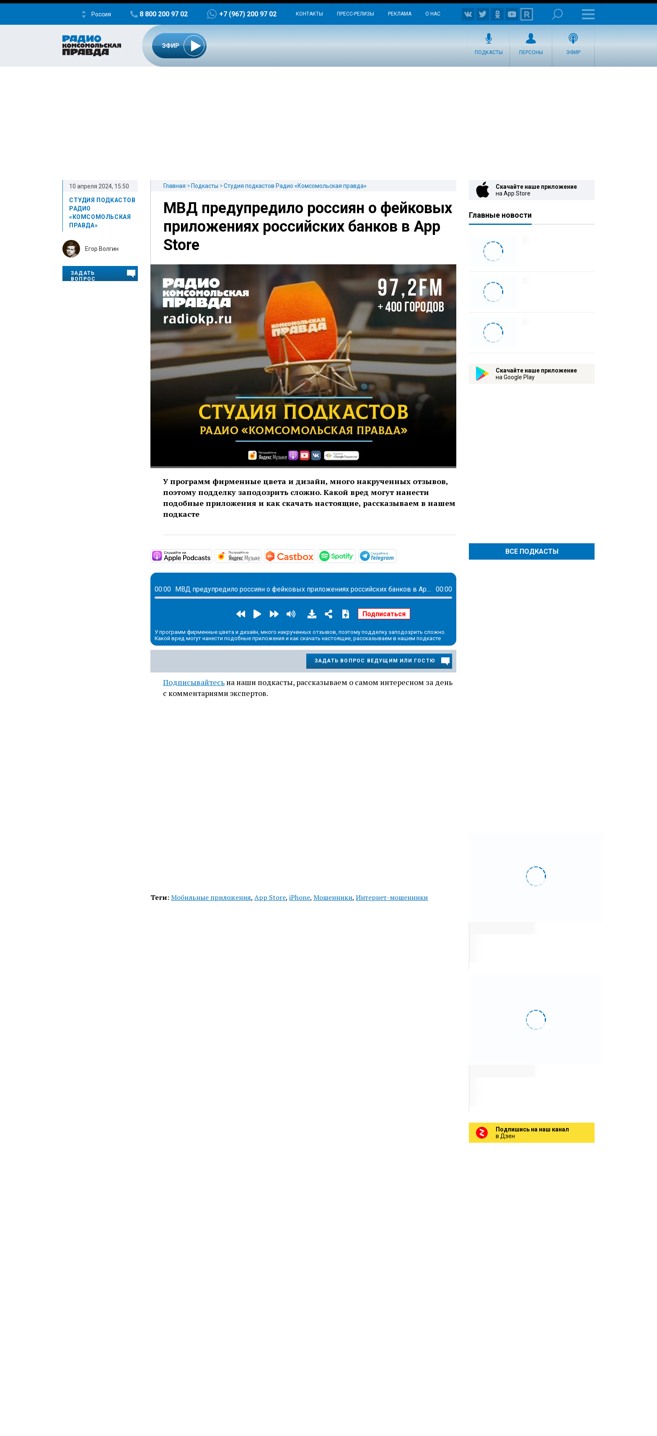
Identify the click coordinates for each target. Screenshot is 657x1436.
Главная (174, 185)
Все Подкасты (532, 551)
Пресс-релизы (355, 14)
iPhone (299, 897)
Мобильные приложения (211, 897)
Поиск (557, 14)
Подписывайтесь (194, 682)
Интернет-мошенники (392, 897)
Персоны (531, 52)
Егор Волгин (102, 248)
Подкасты (489, 52)
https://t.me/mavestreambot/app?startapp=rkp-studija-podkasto (395, 555)
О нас (432, 14)
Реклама (399, 14)
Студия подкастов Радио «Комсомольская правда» (295, 185)
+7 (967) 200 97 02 (248, 14)
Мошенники (332, 897)
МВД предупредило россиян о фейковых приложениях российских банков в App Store (307, 226)
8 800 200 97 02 (164, 14)
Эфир (573, 52)
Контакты (309, 14)
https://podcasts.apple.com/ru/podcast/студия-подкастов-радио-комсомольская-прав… (211, 555)
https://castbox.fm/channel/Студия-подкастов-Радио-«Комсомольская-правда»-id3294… (314, 555)
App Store (270, 897)
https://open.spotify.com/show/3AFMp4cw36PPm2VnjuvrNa (355, 555)
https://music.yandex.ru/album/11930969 (260, 555)
